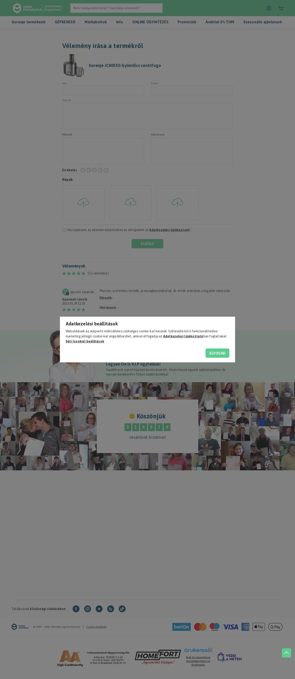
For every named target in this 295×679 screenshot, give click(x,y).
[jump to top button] (286, 651)
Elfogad (217, 353)
